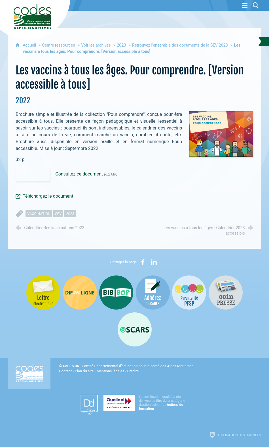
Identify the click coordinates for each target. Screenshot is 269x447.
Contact (65, 371)
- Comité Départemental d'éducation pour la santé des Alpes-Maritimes (128, 366)
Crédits (133, 371)
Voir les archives (96, 45)
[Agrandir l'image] (221, 133)
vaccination (38, 214)
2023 (121, 45)
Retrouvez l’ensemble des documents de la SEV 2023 (180, 45)
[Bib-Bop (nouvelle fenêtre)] (116, 292)
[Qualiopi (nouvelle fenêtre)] (145, 403)
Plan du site (84, 371)
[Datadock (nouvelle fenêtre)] (89, 405)
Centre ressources (58, 45)
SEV (58, 214)
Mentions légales (110, 371)
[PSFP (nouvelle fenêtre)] (189, 292)
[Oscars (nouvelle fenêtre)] (135, 329)
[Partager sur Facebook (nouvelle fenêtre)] (143, 262)
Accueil (30, 45)
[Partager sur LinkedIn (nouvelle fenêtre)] (154, 262)
